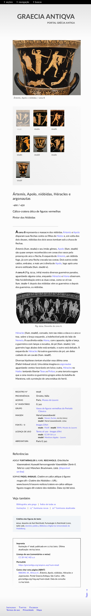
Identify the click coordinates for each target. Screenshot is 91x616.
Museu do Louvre (50, 400)
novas (39, 508)
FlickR (46, 428)
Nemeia (19, 340)
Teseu (43, 371)
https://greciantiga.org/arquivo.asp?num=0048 (38, 565)
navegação (24, 2)
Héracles (56, 276)
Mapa (39, 610)
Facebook (33, 607)
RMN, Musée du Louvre (67, 428)
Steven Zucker (50, 418)
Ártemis (67, 232)
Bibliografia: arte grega (26, 504)
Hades (19, 371)
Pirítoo (51, 371)
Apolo (76, 232)
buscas (38, 2)
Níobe (60, 236)
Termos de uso (13, 610)
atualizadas (63, 508)
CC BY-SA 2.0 (50, 435)
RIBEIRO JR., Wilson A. (28, 573)
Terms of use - (49, 432)
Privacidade (28, 610)
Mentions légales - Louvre (55, 437)
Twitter (22, 607)
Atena (66, 276)
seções (9, 2)
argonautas (65, 364)
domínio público (32, 526)
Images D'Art (42, 425)
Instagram (11, 607)
